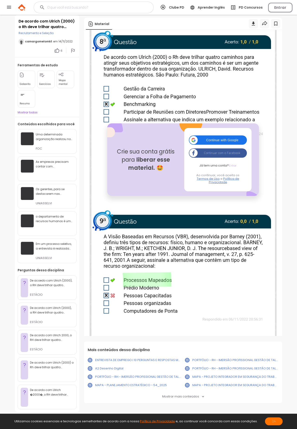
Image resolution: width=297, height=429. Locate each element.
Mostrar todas (28, 112)
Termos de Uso (208, 178)
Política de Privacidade (224, 180)
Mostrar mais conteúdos (183, 396)
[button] (218, 140)
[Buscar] (89, 7)
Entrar (280, 7)
